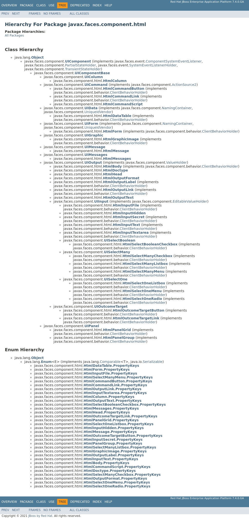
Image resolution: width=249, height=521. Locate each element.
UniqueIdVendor (98, 112)
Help (108, 5)
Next (16, 13)
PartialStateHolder (80, 65)
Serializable (152, 362)
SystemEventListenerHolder (153, 65)
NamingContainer (177, 108)
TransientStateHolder (83, 69)
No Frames (52, 13)
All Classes (79, 13)
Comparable (110, 362)
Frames (35, 13)
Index (97, 5)
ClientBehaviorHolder (128, 92)
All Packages (14, 35)
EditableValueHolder (190, 201)
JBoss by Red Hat (40, 516)
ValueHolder (176, 162)
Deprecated (80, 5)
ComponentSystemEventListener (174, 61)
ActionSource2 (184, 85)
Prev (5, 13)
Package (26, 5)
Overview (9, 5)
